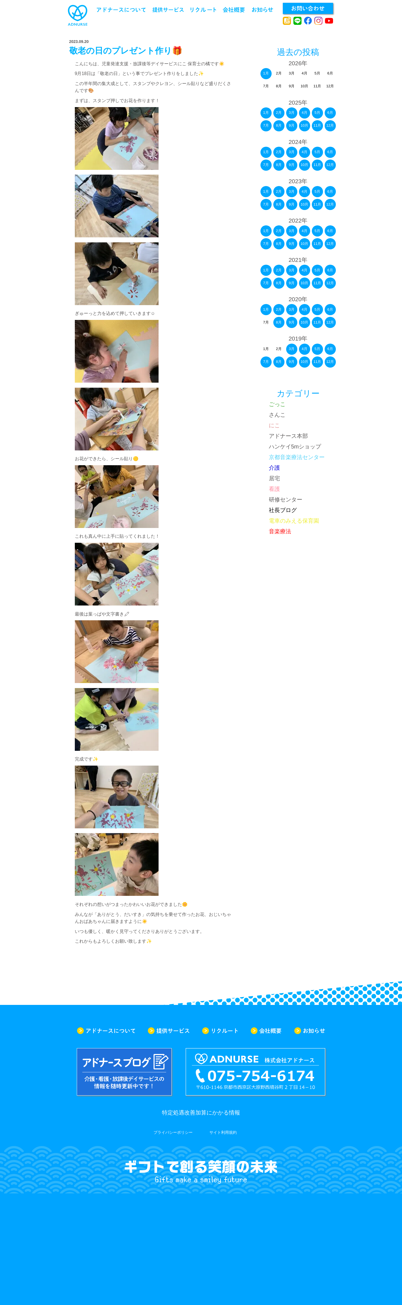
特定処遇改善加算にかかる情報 (201, 1112)
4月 (304, 112)
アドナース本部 (288, 436)
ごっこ (277, 404)
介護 (274, 468)
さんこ (277, 415)
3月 (291, 112)
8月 (278, 125)
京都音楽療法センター (297, 457)
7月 (266, 125)
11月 (317, 125)
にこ (274, 425)
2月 (278, 112)
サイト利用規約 (223, 1132)
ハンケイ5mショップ (295, 446)
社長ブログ (283, 510)
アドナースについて (121, 10)
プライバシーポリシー (173, 1132)
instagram (318, 21)
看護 (274, 489)
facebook (308, 21)
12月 (330, 125)
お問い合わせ (308, 8)
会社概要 (233, 10)
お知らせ (262, 10)
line (297, 21)
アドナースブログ (287, 21)
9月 (291, 125)
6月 (330, 112)
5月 (317, 112)
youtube (329, 21)
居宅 (274, 478)
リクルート (203, 10)
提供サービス (168, 10)
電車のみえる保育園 (294, 521)
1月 (266, 73)
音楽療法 (280, 531)
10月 (304, 125)
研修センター (285, 499)
